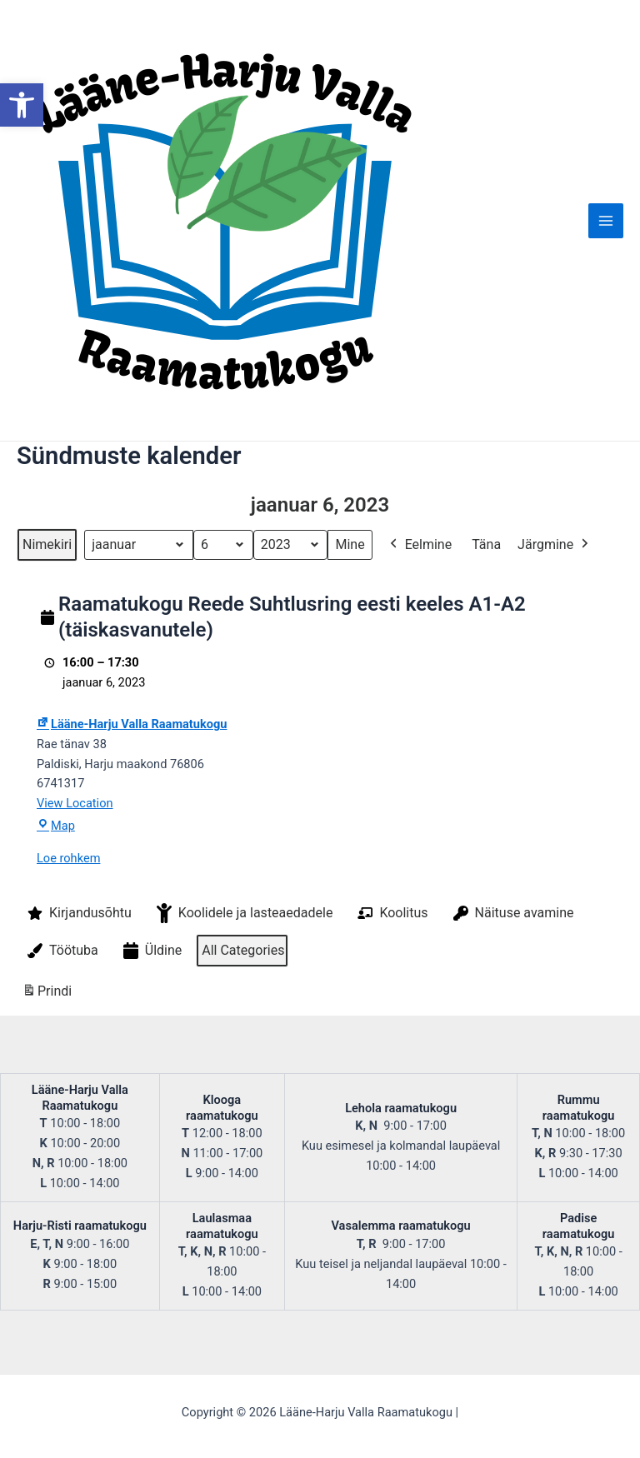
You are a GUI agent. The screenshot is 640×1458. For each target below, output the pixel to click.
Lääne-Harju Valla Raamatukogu (132, 724)
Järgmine (555, 545)
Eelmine (419, 545)
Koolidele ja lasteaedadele (243, 913)
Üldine (151, 951)
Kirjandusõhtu (78, 913)
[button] (21, 105)
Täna (486, 544)
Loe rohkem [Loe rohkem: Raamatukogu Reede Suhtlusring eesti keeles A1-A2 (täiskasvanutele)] (68, 858)
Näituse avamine (512, 913)
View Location (75, 803)
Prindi (47, 994)
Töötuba (61, 950)
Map (56, 825)
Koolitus (391, 913)
